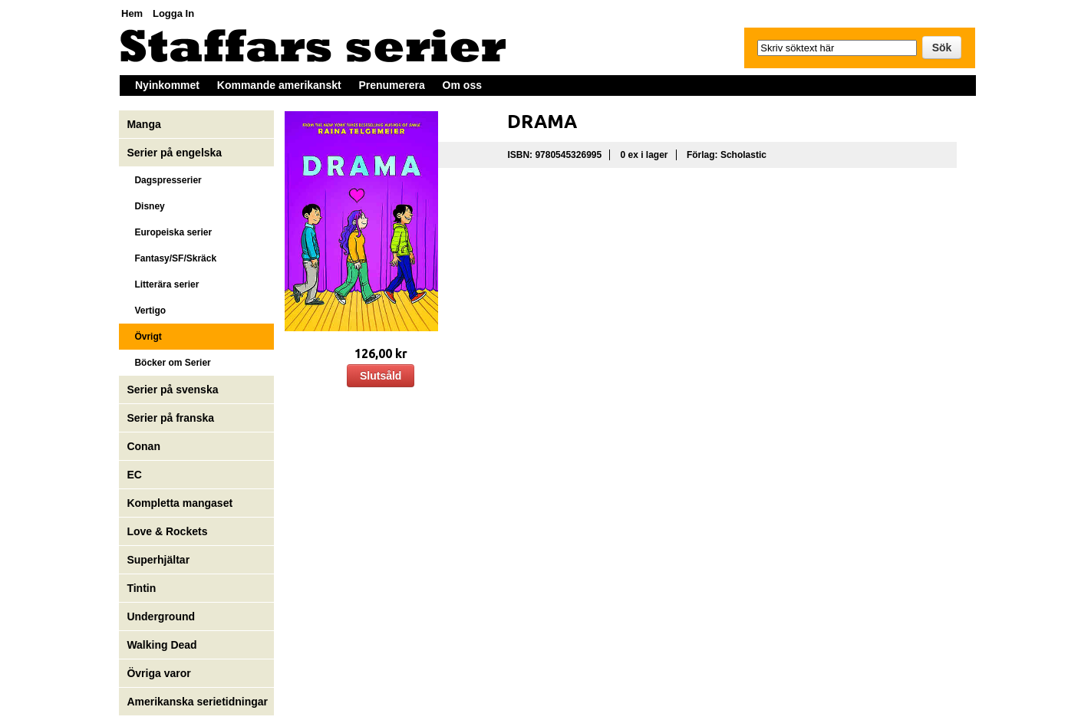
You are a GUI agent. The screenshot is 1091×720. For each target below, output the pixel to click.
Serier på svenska (174, 389)
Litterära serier (163, 284)
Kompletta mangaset (179, 503)
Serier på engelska (176, 152)
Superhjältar (160, 560)
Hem (132, 13)
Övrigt (144, 336)
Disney (147, 206)
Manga (145, 124)
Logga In (173, 13)
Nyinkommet (167, 85)
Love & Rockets (167, 531)
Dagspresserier (164, 180)
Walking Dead (161, 645)
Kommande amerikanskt (279, 85)
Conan (143, 446)
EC (134, 474)
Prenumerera (391, 85)
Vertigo (146, 310)
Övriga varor (158, 673)
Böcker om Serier (168, 362)
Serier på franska (170, 418)
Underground (161, 616)
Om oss (462, 85)
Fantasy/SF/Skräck (171, 258)
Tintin (141, 588)
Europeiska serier (169, 232)
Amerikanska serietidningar (197, 701)
